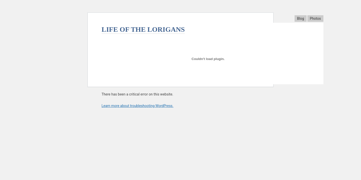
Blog (300, 18)
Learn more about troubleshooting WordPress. (137, 106)
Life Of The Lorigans (143, 29)
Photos (315, 18)
